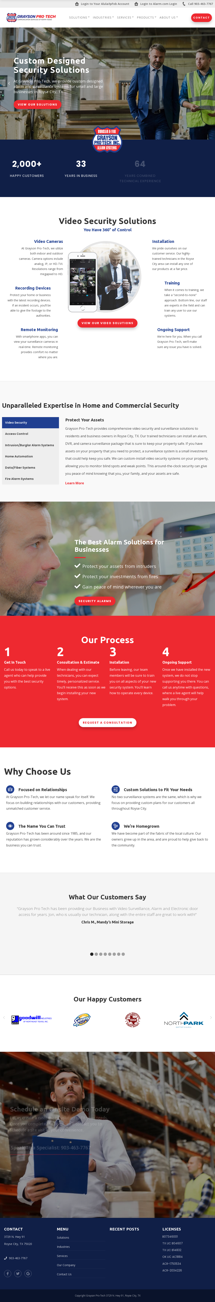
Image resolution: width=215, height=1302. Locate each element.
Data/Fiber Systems (20, 468)
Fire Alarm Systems (19, 479)
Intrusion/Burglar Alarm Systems (29, 445)
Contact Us (64, 1274)
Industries (63, 1247)
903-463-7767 (15, 1258)
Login (102, 4)
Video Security (16, 423)
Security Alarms (95, 601)
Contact (201, 17)
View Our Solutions (37, 104)
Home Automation (19, 456)
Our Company (66, 1265)
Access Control (16, 434)
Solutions (63, 1237)
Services (62, 1256)
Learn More (74, 483)
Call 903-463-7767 (197, 4)
